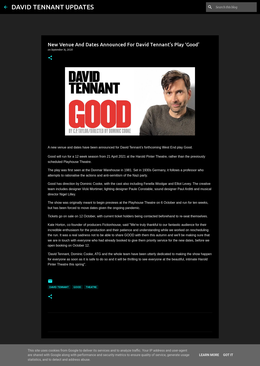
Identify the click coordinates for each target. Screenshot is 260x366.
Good (77, 287)
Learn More (209, 355)
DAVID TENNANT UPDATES (52, 7)
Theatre (91, 287)
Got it (228, 355)
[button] (50, 58)
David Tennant (59, 287)
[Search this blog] (235, 7)
